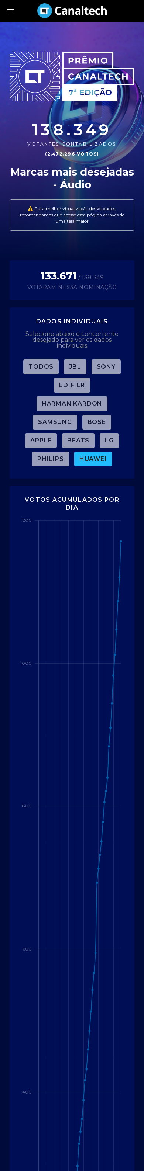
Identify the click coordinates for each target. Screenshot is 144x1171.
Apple (41, 440)
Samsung (55, 421)
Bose (97, 421)
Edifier (72, 385)
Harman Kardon (72, 403)
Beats (78, 440)
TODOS (41, 366)
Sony (106, 366)
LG (109, 440)
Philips (50, 458)
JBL (75, 366)
